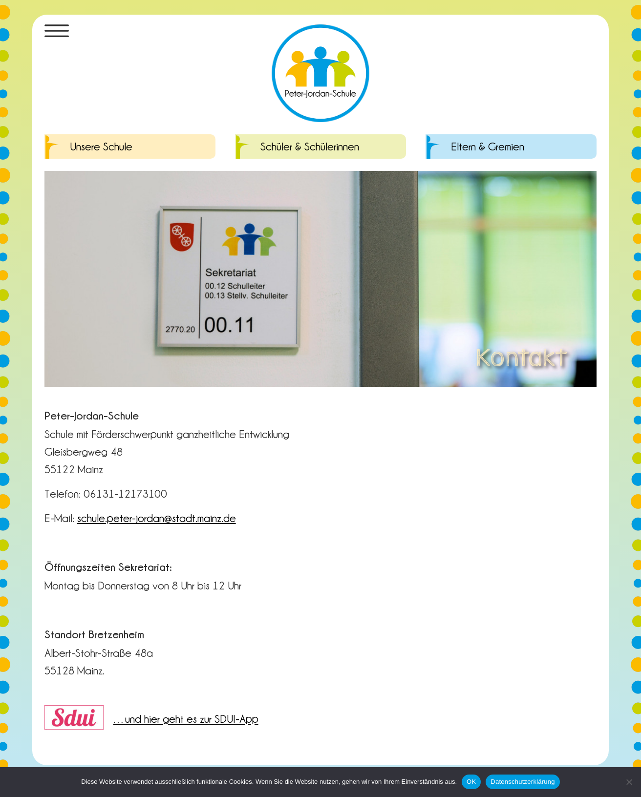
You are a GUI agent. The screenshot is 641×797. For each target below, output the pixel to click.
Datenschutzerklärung (523, 781)
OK (471, 781)
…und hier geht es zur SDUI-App (185, 718)
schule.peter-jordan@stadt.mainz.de (156, 517)
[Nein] (629, 782)
